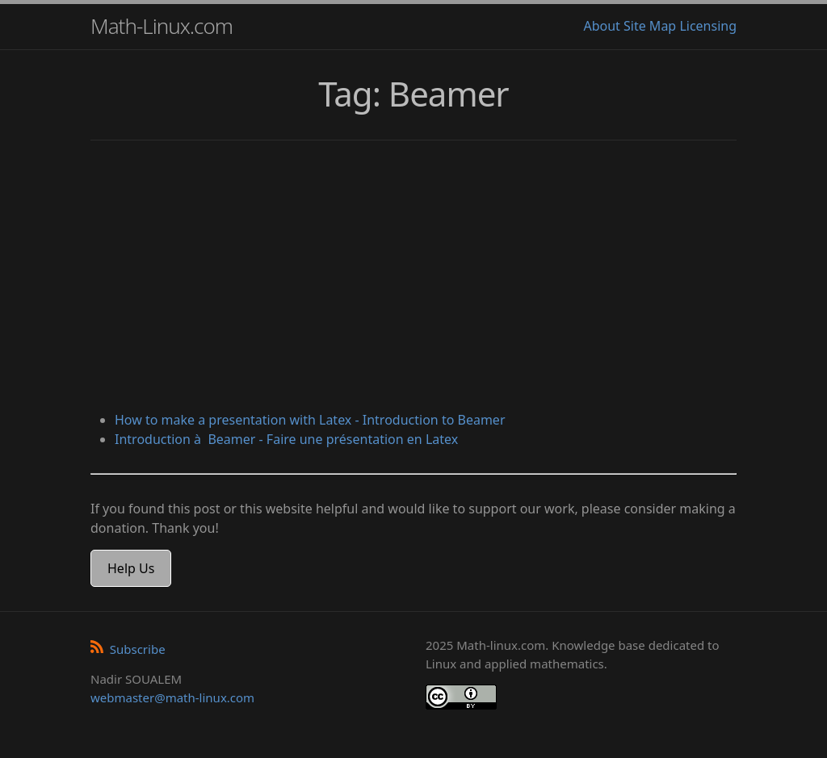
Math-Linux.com (161, 25)
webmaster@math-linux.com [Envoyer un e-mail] (172, 697)
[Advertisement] (413, 278)
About (601, 26)
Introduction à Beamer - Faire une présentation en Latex (286, 439)
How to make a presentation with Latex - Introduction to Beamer (310, 420)
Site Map (649, 26)
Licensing (708, 26)
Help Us (130, 568)
